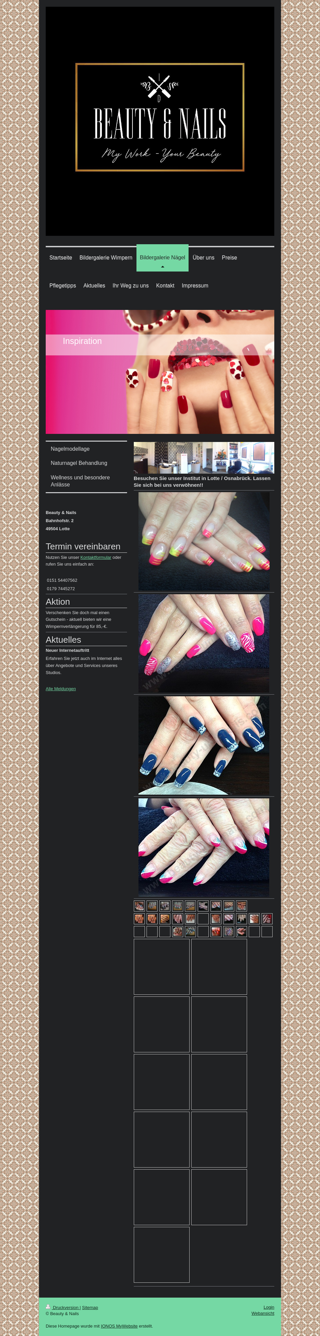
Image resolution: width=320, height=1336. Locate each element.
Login (269, 1307)
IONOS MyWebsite (119, 1326)
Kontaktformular (95, 557)
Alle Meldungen (61, 688)
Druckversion (63, 1307)
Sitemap (90, 1307)
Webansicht (262, 1313)
